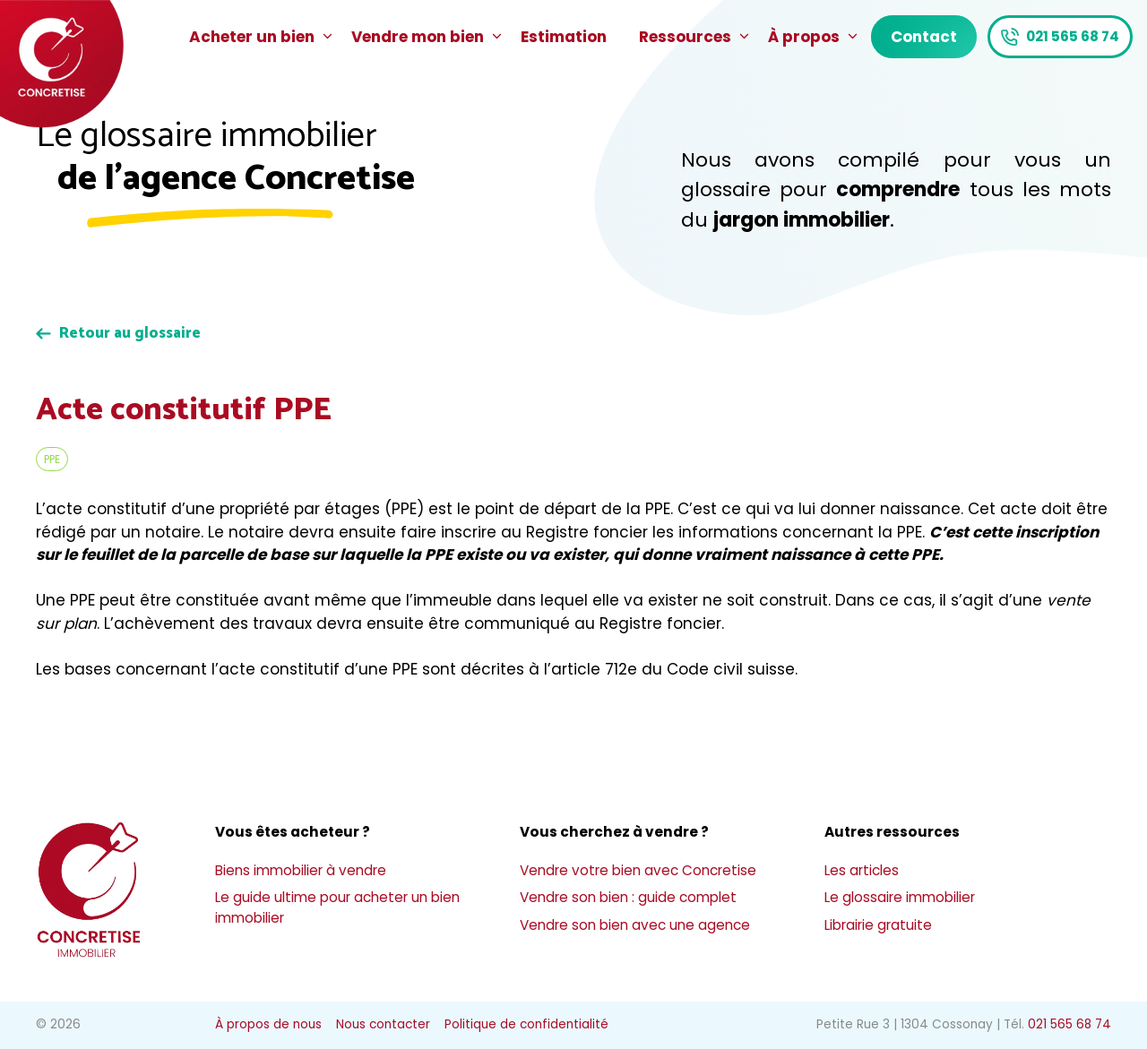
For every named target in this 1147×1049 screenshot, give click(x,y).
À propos (814, 36)
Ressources (695, 36)
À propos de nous (268, 1024)
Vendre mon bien (428, 36)
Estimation (564, 36)
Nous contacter (383, 1024)
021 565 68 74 (1072, 36)
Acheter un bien (262, 36)
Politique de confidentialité (526, 1024)
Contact (924, 36)
